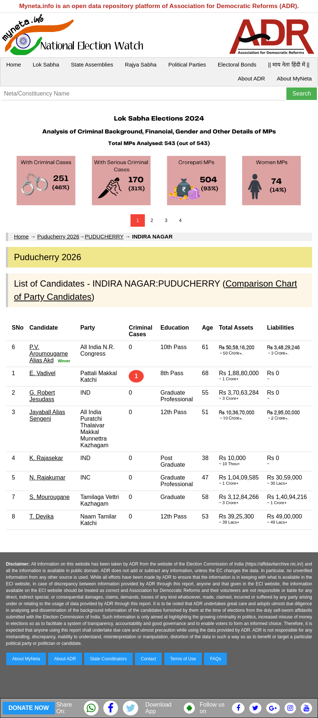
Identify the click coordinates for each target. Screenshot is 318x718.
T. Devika (41, 516)
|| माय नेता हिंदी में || (288, 64)
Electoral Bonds (237, 64)
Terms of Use (183, 658)
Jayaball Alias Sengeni (47, 415)
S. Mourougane (49, 497)
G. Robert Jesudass (42, 395)
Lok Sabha (46, 64)
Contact (148, 658)
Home (13, 64)
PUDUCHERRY (104, 236)
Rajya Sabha (141, 64)
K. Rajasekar (46, 458)
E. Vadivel (42, 373)
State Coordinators (108, 658)
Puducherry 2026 (58, 236)
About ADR (251, 78)
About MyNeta (294, 78)
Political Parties (187, 64)
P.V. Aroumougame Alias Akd (48, 353)
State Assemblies (92, 64)
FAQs (215, 658)
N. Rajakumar (47, 477)
